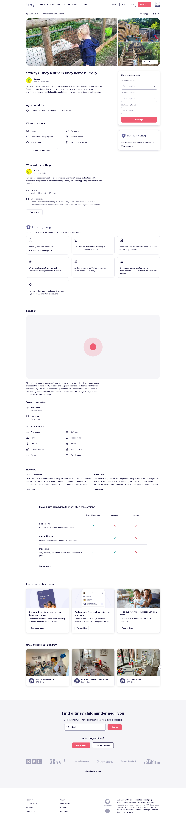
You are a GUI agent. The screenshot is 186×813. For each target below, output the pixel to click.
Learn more (128, 812)
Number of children (128, 80)
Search (114, 727)
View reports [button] (127, 146)
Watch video (82, 628)
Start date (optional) (128, 105)
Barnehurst (51, 14)
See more (34, 212)
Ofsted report (75, 232)
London (61, 14)
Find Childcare (128, 4)
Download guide (37, 628)
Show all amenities (41, 150)
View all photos (150, 62)
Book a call (144, 4)
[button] (71, 42)
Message (139, 119)
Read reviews (127, 628)
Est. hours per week (128, 93)
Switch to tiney (103, 745)
